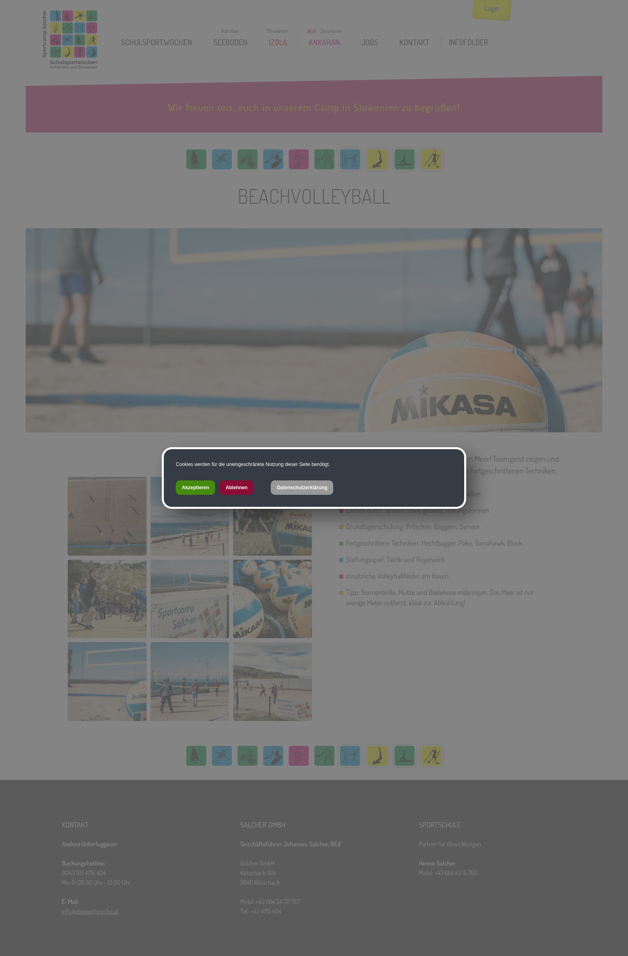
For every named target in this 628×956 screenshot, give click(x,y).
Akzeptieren (195, 487)
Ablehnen (236, 487)
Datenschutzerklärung (302, 487)
